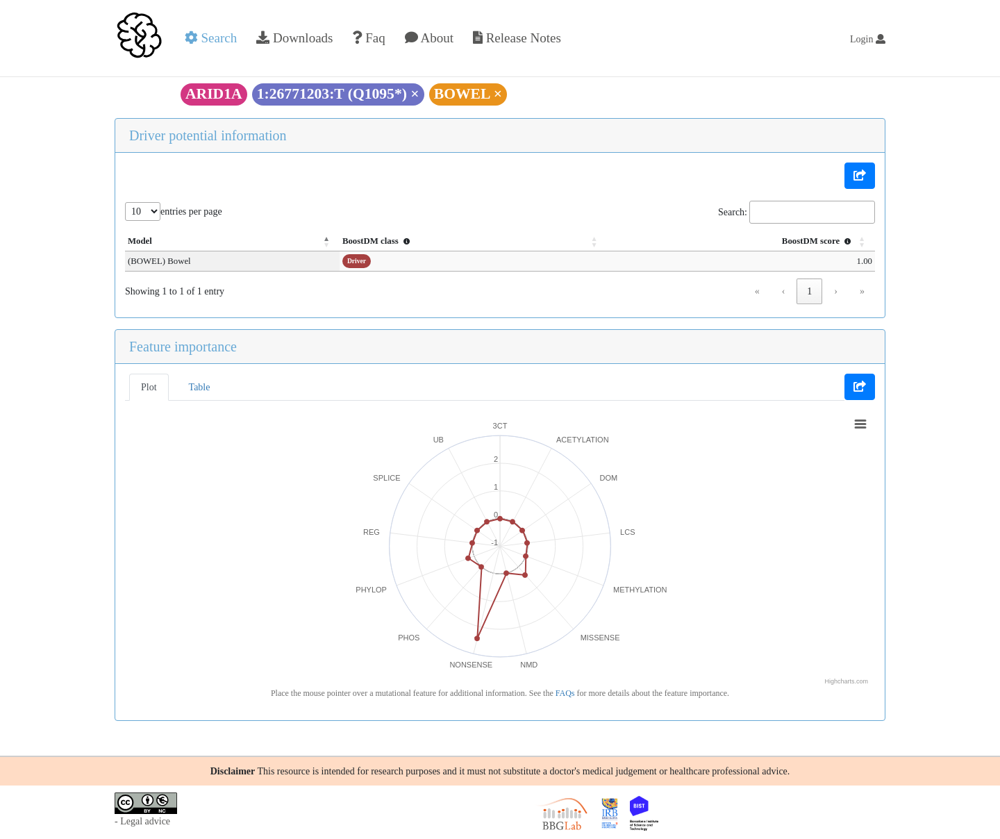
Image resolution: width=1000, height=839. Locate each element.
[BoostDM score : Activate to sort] (736, 241)
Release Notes (517, 38)
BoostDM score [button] (818, 241)
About (429, 38)
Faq (368, 38)
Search (211, 38)
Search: (732, 212)
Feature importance (183, 346)
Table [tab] (199, 387)
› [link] (836, 291)
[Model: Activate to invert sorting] (224, 241)
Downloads (294, 38)
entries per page (191, 211)
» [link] (862, 291)
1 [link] (809, 291)
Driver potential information (208, 135)
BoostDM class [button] (361, 241)
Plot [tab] (149, 387)
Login (867, 39)
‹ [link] (783, 291)
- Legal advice (142, 821)
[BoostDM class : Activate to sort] (460, 241)
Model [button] (140, 241)
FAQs (565, 693)
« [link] (757, 291)
